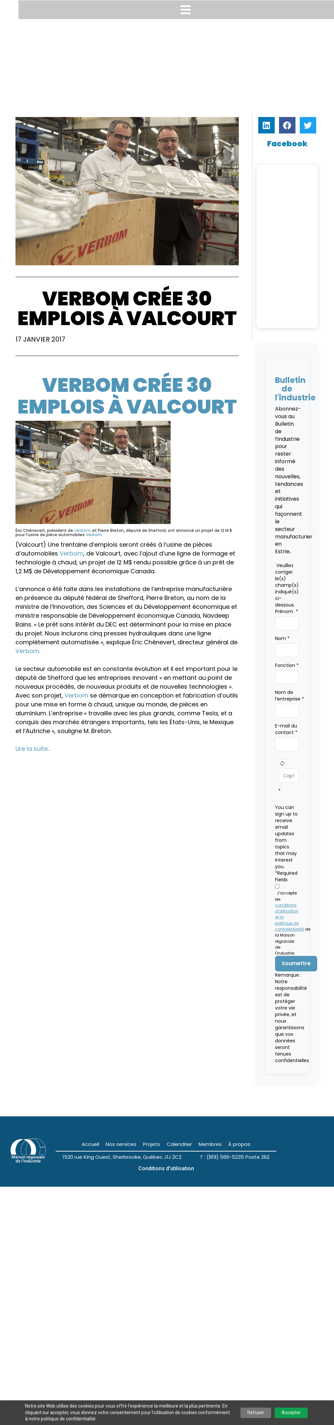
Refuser (255, 1412)
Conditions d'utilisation (166, 1168)
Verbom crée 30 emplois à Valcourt (127, 395)
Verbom (82, 530)
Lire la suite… (33, 749)
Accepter (291, 1412)
